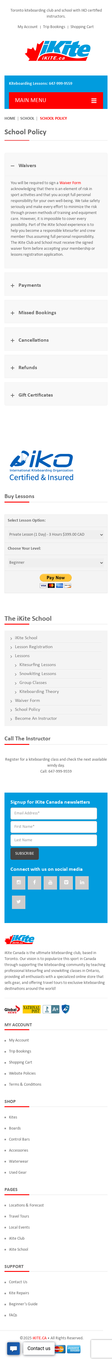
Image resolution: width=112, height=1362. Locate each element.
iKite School (26, 638)
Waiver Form (70, 183)
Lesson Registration (34, 647)
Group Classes (33, 682)
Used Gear (18, 1172)
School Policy (27, 709)
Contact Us (18, 1282)
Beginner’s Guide (23, 1304)
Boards (15, 1128)
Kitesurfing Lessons (37, 664)
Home (10, 118)
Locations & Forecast (26, 1205)
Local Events (19, 1227)
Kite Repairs (19, 1293)
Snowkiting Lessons (37, 673)
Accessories (18, 1150)
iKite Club (16, 1238)
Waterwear (18, 1161)
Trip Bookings (54, 27)
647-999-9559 (60, 83)
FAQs (13, 1315)
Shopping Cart (82, 27)
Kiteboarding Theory (39, 691)
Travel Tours (19, 1216)
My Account (28, 27)
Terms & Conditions (25, 1084)
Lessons (22, 656)
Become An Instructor (36, 718)
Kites (13, 1117)
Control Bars (19, 1139)
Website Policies (22, 1073)
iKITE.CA (40, 1338)
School (27, 118)
